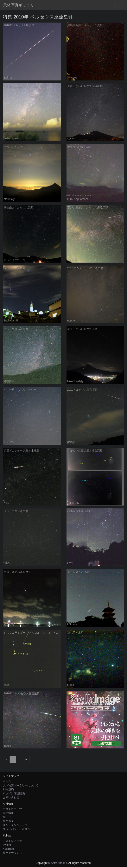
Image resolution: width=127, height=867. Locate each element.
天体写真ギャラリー (20, 5)
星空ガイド (9, 820)
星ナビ (7, 817)
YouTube (8, 848)
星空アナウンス (12, 852)
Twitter (7, 844)
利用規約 (8, 789)
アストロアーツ (12, 809)
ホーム (7, 781)
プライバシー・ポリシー (18, 829)
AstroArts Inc (59, 862)
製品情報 (8, 813)
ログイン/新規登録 (14, 793)
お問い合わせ (11, 797)
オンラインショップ (15, 825)
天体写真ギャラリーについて (20, 785)
